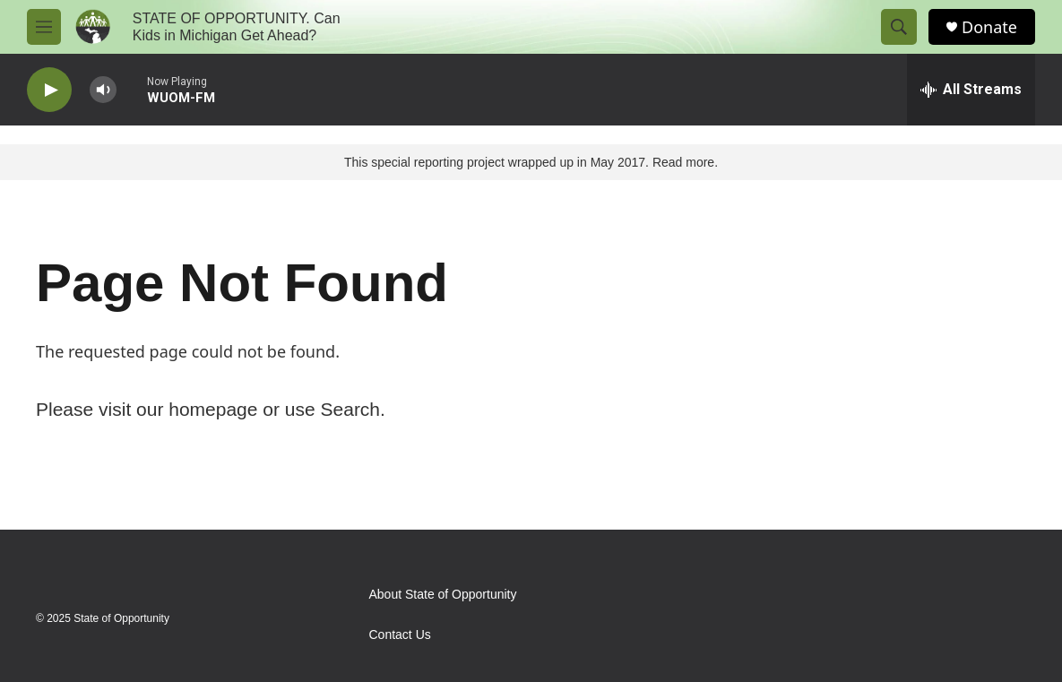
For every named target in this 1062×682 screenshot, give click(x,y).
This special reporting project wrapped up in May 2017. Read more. (531, 162)
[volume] (103, 90)
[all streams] (971, 89)
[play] (49, 90)
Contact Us (400, 635)
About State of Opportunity (443, 594)
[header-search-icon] (899, 27)
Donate (989, 27)
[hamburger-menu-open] (44, 27)
